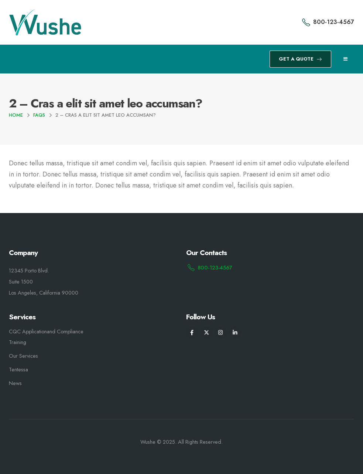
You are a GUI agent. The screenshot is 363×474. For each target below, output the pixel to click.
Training (17, 342)
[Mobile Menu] (345, 59)
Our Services (23, 356)
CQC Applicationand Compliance (46, 331)
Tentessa (18, 369)
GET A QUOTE (300, 58)
